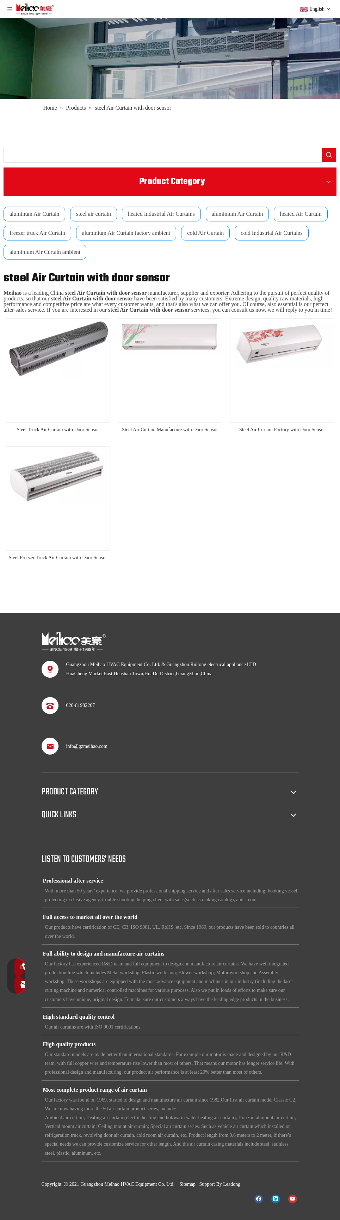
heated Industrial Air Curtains (161, 214)
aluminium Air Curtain (237, 214)
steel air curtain (93, 214)
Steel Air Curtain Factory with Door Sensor (282, 429)
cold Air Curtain (205, 233)
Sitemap (187, 1184)
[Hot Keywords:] (329, 155)
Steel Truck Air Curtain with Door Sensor (58, 429)
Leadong (231, 1184)
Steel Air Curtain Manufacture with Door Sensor (170, 429)
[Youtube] (292, 1198)
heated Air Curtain (300, 214)
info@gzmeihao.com (86, 746)
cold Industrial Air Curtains (272, 233)
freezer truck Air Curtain (37, 233)
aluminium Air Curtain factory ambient (126, 233)
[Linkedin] (275, 1198)
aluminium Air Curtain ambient (45, 252)
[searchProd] (163, 155)
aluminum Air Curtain (34, 214)
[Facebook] (258, 1198)
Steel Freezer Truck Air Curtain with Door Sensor (58, 557)
